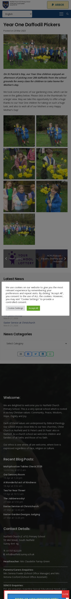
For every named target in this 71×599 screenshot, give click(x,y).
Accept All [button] (33, 308)
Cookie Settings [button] (15, 308)
